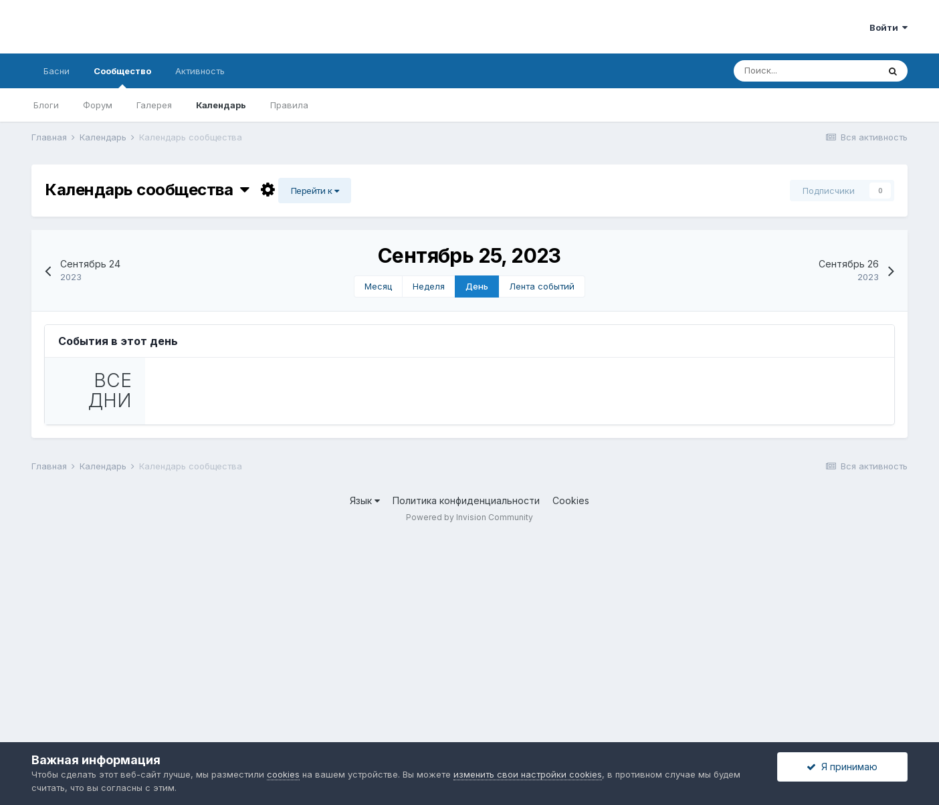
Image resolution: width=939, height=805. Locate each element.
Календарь (221, 105)
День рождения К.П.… (286, 410)
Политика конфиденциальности (466, 715)
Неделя (429, 286)
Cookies (570, 715)
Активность (200, 71)
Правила (289, 105)
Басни (56, 71)
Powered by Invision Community (469, 732)
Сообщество (122, 77)
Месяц (378, 286)
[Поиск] (806, 71)
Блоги (46, 105)
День (476, 286)
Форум (97, 105)
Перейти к (315, 190)
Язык (365, 715)
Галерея (154, 105)
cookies (283, 774)
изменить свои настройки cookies (527, 774)
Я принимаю (842, 766)
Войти (888, 27)
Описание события (212, 573)
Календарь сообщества (147, 189)
